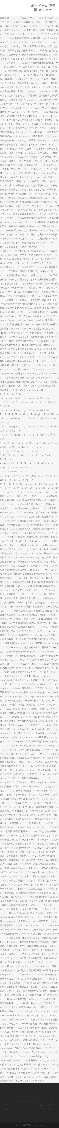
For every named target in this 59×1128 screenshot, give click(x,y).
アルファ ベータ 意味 (29, 1109)
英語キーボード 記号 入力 (26, 1096)
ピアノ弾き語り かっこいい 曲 (19, 1092)
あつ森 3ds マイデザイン (29, 1104)
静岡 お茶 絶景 (23, 1100)
